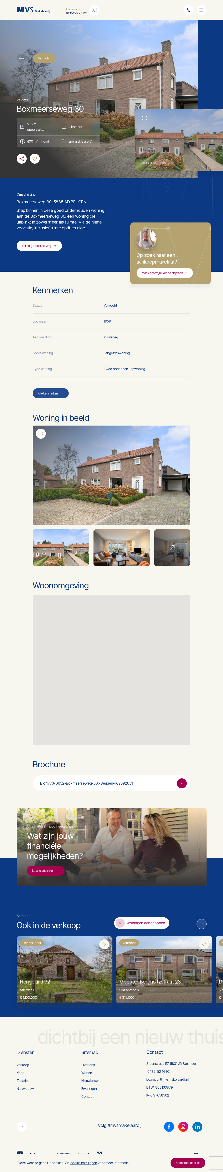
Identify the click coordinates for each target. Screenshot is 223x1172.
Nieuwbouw (25, 1089)
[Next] (202, 924)
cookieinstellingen (83, 1163)
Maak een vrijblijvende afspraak (165, 273)
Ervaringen (89, 1089)
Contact (87, 1096)
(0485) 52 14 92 (158, 1071)
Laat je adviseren (45, 871)
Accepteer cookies (188, 1162)
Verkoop (23, 1065)
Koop (20, 1073)
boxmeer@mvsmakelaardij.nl (167, 1079)
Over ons (88, 1065)
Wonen (86, 1073)
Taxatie (22, 1081)
